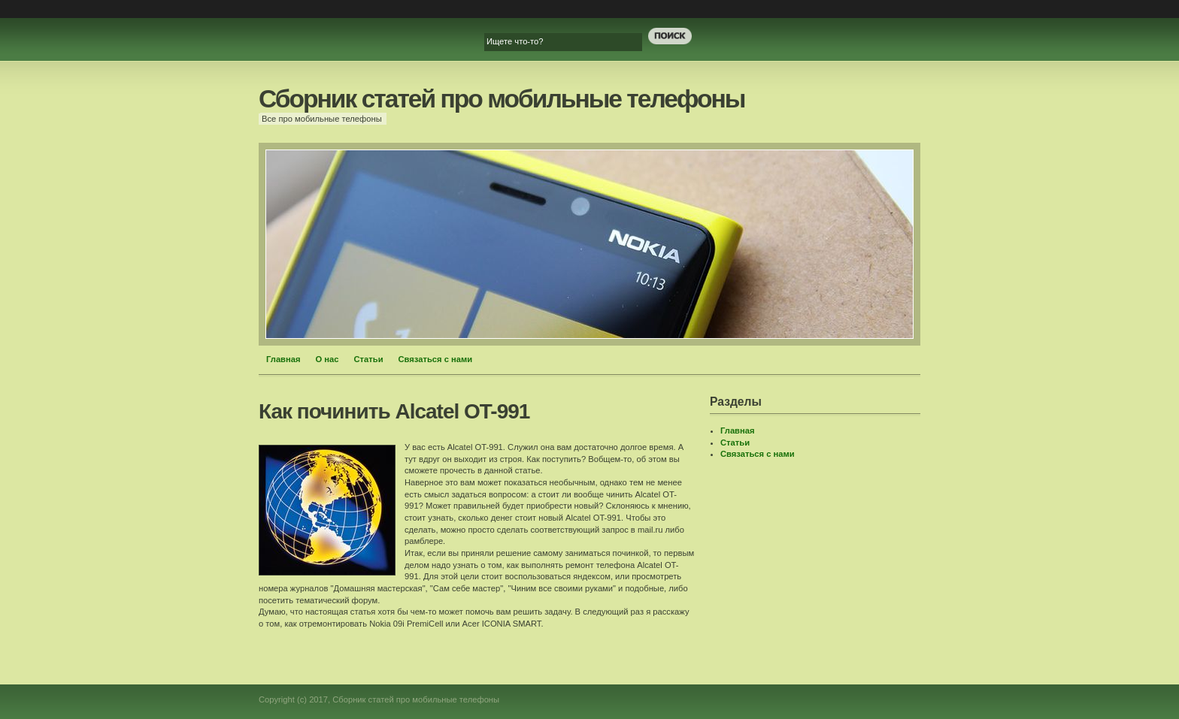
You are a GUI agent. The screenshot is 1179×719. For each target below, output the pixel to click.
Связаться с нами (436, 359)
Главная (283, 359)
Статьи (368, 359)
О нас (327, 359)
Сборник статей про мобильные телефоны (501, 99)
